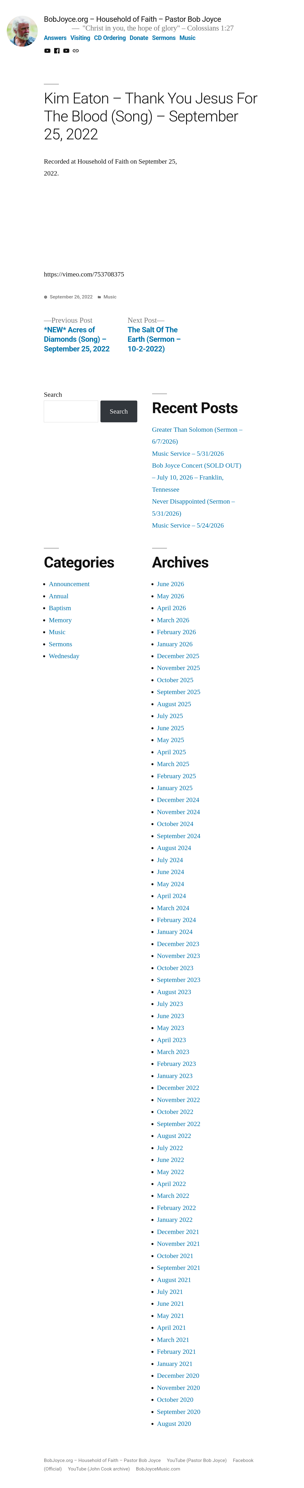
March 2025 (173, 764)
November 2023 (178, 956)
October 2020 (175, 1400)
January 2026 (175, 644)
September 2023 (178, 980)
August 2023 (174, 992)
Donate (139, 38)
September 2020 (178, 1412)
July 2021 (170, 1292)
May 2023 (170, 1028)
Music (187, 38)
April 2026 (171, 608)
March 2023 (173, 1052)
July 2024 (170, 860)
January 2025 (175, 788)
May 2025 (170, 740)
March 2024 (173, 908)
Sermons (164, 38)
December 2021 (178, 1232)
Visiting (80, 38)
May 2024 (170, 884)
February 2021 (176, 1352)
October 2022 (175, 1112)
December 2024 (178, 800)
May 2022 (170, 1172)
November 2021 (178, 1244)
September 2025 (178, 692)
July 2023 (170, 1004)
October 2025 (175, 680)
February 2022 (176, 1208)
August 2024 (174, 848)
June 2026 (170, 584)
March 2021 (173, 1340)
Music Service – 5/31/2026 (188, 453)
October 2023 (175, 968)
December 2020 (178, 1376)
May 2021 (170, 1316)
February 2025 (176, 776)
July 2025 (170, 716)
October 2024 (175, 824)
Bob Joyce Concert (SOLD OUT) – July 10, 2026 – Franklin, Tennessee (196, 477)
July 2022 (170, 1148)
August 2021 (174, 1280)
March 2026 (173, 620)
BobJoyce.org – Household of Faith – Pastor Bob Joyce (132, 19)
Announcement (69, 584)
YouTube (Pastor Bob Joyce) (197, 1460)
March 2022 (173, 1196)
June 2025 (170, 728)
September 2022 (178, 1124)
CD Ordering (110, 38)
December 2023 (178, 944)
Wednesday (64, 656)
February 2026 (176, 632)
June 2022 (170, 1160)
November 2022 (178, 1100)
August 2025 (174, 704)
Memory (60, 620)
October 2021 (175, 1256)
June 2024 (170, 872)
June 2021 (170, 1304)
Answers (55, 38)
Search (53, 394)
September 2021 (178, 1268)
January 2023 (175, 1076)
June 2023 (170, 1016)
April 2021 (171, 1328)
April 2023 (171, 1040)
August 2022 (174, 1136)
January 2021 (175, 1364)
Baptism (60, 608)
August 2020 (174, 1424)
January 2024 (175, 932)
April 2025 (171, 752)
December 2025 (178, 656)
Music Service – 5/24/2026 (188, 525)
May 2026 (170, 596)
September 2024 (178, 836)
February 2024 (176, 920)
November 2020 (178, 1388)
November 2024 (178, 812)
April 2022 (171, 1184)
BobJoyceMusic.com (158, 1469)
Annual (58, 596)
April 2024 (171, 896)
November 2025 (178, 668)
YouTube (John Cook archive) (99, 1469)
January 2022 (175, 1220)
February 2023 (176, 1064)
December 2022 (178, 1088)
